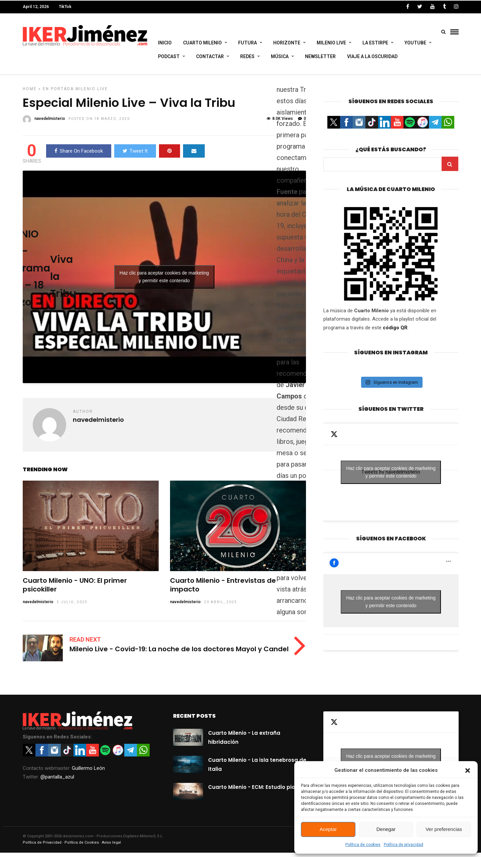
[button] (467, 770)
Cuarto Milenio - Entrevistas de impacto (223, 589)
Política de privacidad (403, 844)
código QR (395, 332)
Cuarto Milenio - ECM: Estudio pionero (257, 791)
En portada (58, 93)
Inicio (165, 42)
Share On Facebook (78, 155)
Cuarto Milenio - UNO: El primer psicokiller (75, 589)
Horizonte (286, 42)
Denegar (386, 829)
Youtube (415, 42)
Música (280, 56)
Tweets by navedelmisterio (391, 476)
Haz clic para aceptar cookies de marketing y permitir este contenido (164, 281)
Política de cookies (362, 844)
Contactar (210, 56)
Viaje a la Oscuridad (372, 56)
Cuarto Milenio (202, 42)
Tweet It (135, 155)
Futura (247, 42)
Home (30, 93)
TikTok (65, 6)
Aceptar (328, 829)
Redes (247, 56)
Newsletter (320, 56)
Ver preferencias (444, 829)
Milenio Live (331, 42)
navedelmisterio (38, 606)
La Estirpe (375, 42)
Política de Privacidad (42, 847)
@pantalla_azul (57, 781)
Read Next (85, 643)
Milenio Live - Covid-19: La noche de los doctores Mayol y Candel (179, 653)
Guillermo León (88, 772)
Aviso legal (111, 847)
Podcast (169, 56)
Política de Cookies (81, 847)
